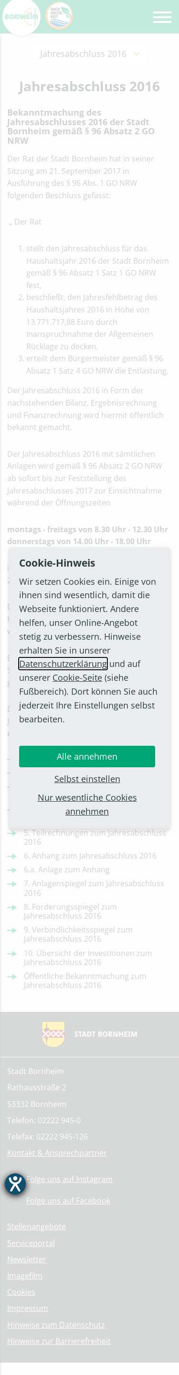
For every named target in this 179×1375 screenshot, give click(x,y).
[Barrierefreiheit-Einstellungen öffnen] (15, 1183)
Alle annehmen (87, 756)
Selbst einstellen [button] (87, 778)
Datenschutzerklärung (63, 663)
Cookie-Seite (77, 677)
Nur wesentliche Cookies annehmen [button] (87, 804)
